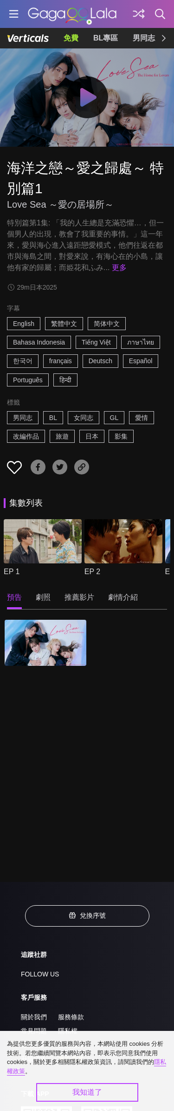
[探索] (138, 14)
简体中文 (107, 323)
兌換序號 (87, 915)
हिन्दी (65, 380)
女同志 (83, 417)
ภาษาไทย (140, 342)
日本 (91, 436)
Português (28, 380)
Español (141, 361)
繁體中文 (64, 323)
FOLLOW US (40, 974)
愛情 (141, 417)
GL (114, 417)
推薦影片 (79, 597)
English (23, 323)
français (60, 361)
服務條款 (71, 1017)
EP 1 (11, 572)
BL (53, 417)
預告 (14, 597)
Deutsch (100, 361)
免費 (71, 38)
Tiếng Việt (96, 342)
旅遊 (62, 436)
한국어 (22, 361)
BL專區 (105, 38)
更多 (119, 267)
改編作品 (26, 436)
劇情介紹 (123, 597)
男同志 (144, 38)
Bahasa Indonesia (39, 342)
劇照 (43, 597)
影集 (121, 436)
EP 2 (92, 572)
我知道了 (87, 1092)
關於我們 (34, 1017)
